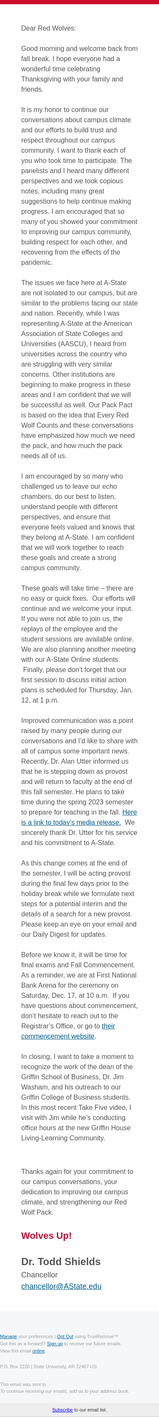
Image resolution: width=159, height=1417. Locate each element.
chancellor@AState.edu (61, 1286)
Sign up (55, 1343)
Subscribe (62, 1409)
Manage (8, 1336)
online (38, 1350)
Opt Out (65, 1336)
